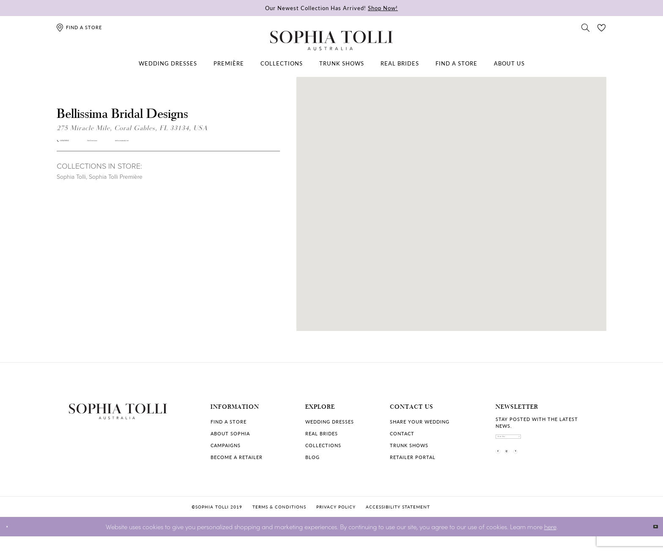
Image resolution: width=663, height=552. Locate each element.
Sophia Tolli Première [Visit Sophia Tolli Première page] (115, 184)
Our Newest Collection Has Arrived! (331, 8)
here (550, 541)
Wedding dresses (329, 421)
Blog (312, 457)
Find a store (229, 421)
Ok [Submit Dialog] (649, 542)
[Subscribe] (587, 442)
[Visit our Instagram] (526, 470)
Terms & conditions (279, 522)
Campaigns (226, 445)
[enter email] (545, 442)
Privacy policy (336, 522)
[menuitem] (168, 63)
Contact (402, 433)
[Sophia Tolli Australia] (331, 40)
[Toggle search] (586, 27)
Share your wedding (419, 421)
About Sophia (230, 433)
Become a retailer (237, 457)
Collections (323, 445)
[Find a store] (79, 27)
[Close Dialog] (12, 542)
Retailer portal (413, 457)
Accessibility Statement (398, 522)
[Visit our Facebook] (504, 470)
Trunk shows (409, 445)
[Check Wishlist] (602, 27)
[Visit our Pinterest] (548, 470)
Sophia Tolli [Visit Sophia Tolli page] (71, 184)
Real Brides (321, 433)
